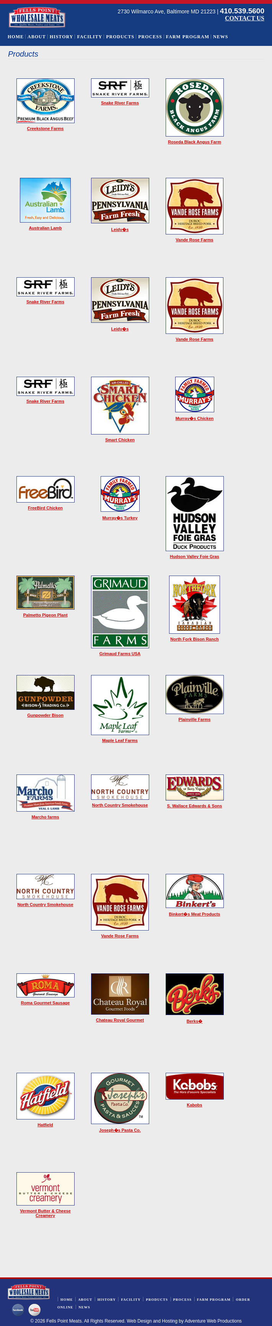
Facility (89, 36)
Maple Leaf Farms (120, 740)
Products (120, 36)
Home (16, 36)
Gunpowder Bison (45, 715)
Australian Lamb (45, 228)
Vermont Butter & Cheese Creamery (45, 1213)
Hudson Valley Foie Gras (194, 556)
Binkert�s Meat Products (194, 914)
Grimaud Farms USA (120, 653)
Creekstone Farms (45, 128)
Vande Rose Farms (194, 240)
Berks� (195, 1021)
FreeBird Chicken (45, 508)
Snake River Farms (120, 103)
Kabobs (194, 1105)
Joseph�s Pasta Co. (120, 1130)
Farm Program (187, 36)
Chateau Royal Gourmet (120, 1020)
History (61, 36)
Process (150, 36)
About (37, 36)
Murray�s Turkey (119, 518)
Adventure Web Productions (213, 1321)
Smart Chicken (120, 440)
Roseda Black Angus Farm (194, 142)
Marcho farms (45, 817)
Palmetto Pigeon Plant (45, 615)
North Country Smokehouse (120, 805)
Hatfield (45, 1125)
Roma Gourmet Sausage (45, 1003)
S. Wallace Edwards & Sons (194, 806)
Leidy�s (120, 229)
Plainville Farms (195, 719)
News (220, 36)
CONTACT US (244, 18)
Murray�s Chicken (195, 418)
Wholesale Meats (37, 17)
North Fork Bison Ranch (194, 639)
